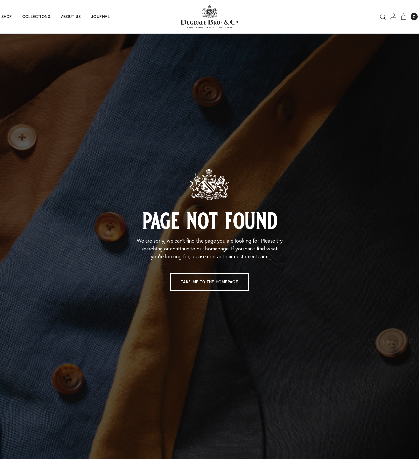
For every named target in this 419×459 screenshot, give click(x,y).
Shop (6, 17)
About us (71, 17)
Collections (36, 17)
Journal (100, 17)
